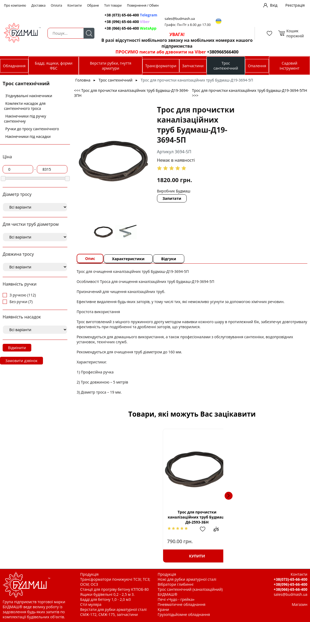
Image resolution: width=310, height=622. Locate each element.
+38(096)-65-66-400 (290, 584)
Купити (121, 555)
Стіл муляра (90, 604)
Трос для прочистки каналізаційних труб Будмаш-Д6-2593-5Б (192, 517)
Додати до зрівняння (142, 529)
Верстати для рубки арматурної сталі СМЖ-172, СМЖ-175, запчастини (113, 612)
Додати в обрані (129, 529)
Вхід (273, 5)
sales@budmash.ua (180, 18)
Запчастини (193, 65)
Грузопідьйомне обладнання (184, 614)
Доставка (38, 5)
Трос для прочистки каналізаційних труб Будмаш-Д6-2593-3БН (121, 517)
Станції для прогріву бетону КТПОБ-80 (114, 589)
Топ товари (113, 5)
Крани (163, 609)
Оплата (56, 5)
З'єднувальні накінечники (28, 95)
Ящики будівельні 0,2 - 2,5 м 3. (107, 594)
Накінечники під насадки (28, 136)
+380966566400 (222, 52)
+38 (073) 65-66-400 (131, 14)
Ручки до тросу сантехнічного (32, 128)
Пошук (88, 33)
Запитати (172, 198)
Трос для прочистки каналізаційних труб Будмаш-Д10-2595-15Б (262, 517)
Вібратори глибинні (176, 584)
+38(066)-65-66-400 (290, 589)
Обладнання (14, 65)
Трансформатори (160, 65)
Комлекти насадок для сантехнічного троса (25, 106)
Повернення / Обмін (143, 5)
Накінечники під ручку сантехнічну (25, 119)
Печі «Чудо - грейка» (176, 599)
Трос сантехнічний (225, 66)
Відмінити (17, 347)
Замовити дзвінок (21, 360)
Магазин (299, 604)
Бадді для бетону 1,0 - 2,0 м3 (105, 599)
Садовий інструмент (289, 66)
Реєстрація (295, 5)
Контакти (74, 5)
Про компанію (15, 5)
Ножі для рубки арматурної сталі (187, 579)
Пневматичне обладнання (182, 604)
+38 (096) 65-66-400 (127, 21)
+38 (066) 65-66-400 (131, 28)
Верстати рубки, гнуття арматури (110, 66)
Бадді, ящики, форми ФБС (53, 66)
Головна (82, 80)
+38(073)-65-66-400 (290, 579)
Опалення (257, 65)
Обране (93, 5)
